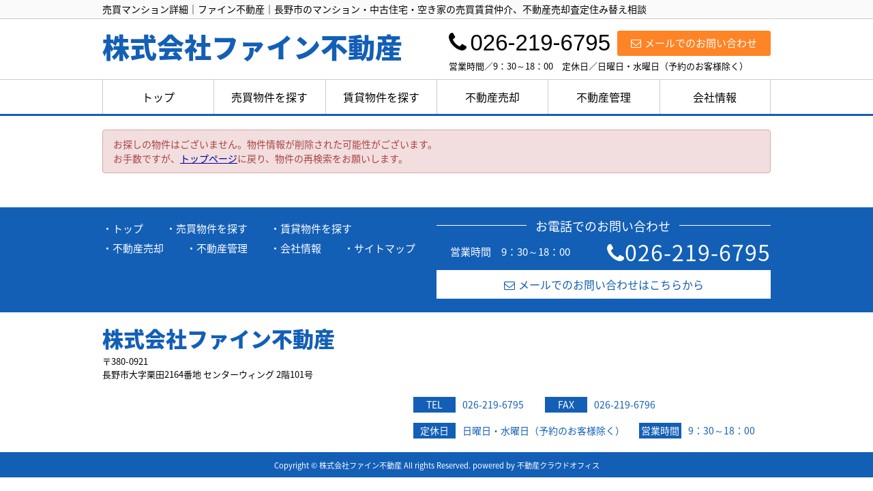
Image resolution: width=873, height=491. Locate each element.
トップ (158, 97)
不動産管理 (603, 97)
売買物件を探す (269, 97)
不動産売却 (492, 97)
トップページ (208, 158)
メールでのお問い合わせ (694, 42)
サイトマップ (384, 248)
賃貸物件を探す (381, 97)
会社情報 (715, 97)
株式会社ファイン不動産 (218, 338)
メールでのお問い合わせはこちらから (604, 284)
